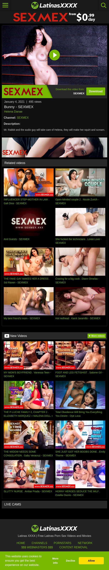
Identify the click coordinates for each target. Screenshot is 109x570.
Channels (39, 543)
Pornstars (62, 543)
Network (85, 543)
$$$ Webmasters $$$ (37, 547)
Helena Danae (13, 111)
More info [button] (55, 560)
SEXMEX (23, 117)
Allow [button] (91, 560)
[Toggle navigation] (5, 5)
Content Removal (73, 547)
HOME (21, 543)
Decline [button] (70, 560)
